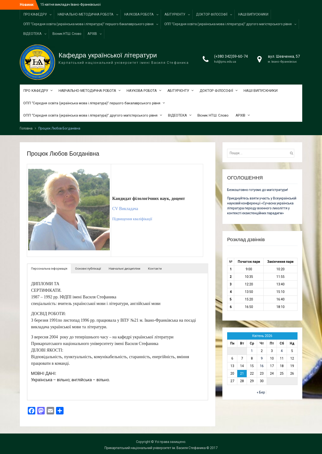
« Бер (261, 392)
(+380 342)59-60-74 (231, 56)
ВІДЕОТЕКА (32, 34)
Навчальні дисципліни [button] (124, 268)
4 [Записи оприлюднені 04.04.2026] (282, 351)
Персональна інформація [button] (49, 268)
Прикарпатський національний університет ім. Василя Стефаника (155, 448)
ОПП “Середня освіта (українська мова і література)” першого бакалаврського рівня (88, 24)
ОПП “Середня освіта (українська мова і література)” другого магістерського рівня (228, 24)
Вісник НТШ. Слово (66, 34)
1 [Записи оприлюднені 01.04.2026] (252, 351)
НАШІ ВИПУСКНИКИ (253, 14)
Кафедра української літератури (108, 55)
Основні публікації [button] (88, 268)
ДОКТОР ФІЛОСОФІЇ (211, 14)
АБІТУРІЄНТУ (175, 14)
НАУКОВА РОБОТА (139, 14)
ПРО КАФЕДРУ (35, 14)
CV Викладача (125, 208)
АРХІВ (92, 34)
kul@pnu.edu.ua (225, 61)
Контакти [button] (155, 268)
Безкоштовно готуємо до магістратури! (257, 190)
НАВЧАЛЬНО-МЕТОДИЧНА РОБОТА (85, 14)
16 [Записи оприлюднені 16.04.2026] (262, 366)
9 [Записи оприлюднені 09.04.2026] (262, 358)
